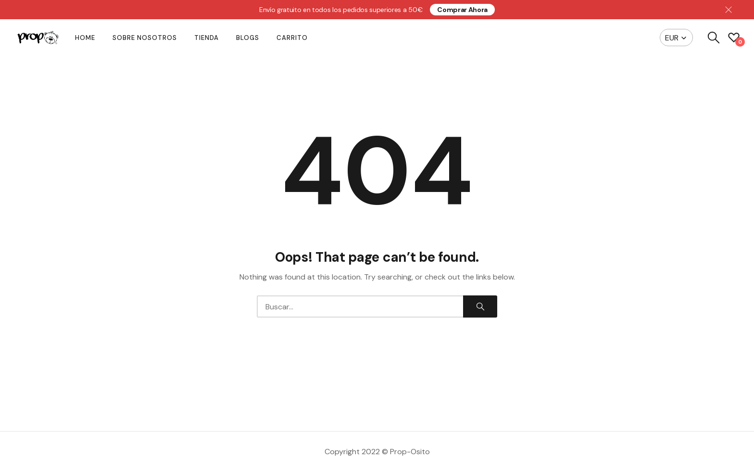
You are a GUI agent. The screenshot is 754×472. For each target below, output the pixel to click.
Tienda (206, 38)
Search (480, 306)
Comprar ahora (462, 9)
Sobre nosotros (145, 38)
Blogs (247, 38)
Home (85, 38)
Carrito (292, 38)
